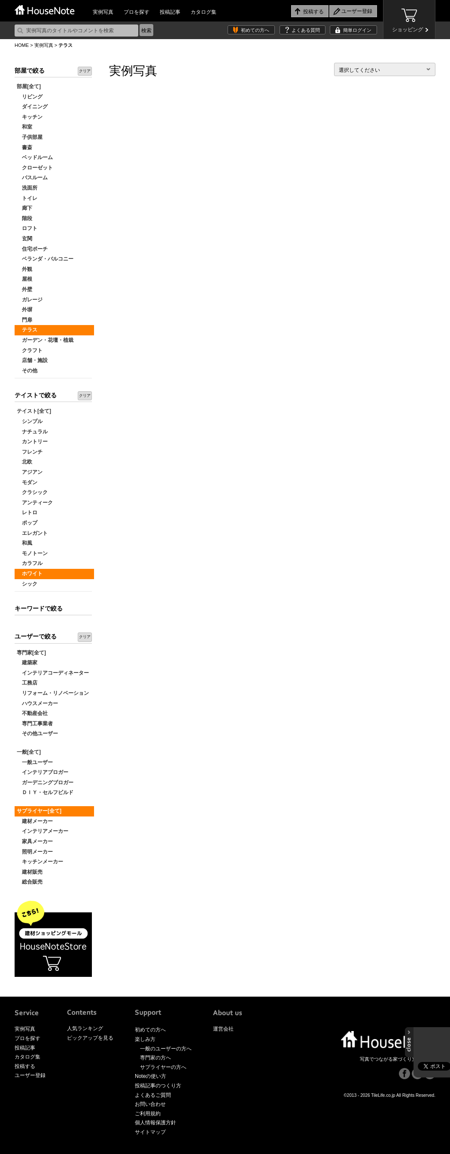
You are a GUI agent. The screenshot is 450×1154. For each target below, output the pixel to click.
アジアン (30, 472)
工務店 (27, 683)
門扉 (24, 320)
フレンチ (30, 452)
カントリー (32, 442)
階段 (24, 218)
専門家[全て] (31, 653)
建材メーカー (35, 821)
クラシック (32, 492)
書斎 (24, 147)
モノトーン (32, 553)
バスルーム (32, 178)
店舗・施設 (32, 360)
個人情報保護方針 (155, 1123)
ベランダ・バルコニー (45, 259)
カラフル (30, 563)
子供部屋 (30, 137)
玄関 (24, 239)
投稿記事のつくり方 (158, 1086)
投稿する (25, 1066)
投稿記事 (170, 12)
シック (27, 584)
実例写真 (103, 12)
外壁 (24, 289)
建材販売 (30, 872)
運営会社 (223, 1029)
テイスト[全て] (34, 411)
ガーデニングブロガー (45, 783)
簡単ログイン (357, 30)
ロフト (27, 228)
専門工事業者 (35, 724)
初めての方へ (255, 30)
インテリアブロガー (42, 772)
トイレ (27, 198)
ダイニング (32, 107)
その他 (27, 371)
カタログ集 (203, 12)
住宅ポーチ (32, 249)
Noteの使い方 (150, 1076)
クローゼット (35, 168)
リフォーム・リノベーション (53, 693)
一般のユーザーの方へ (166, 1049)
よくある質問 (306, 30)
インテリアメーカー (42, 831)
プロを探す (136, 12)
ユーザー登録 (30, 1075)
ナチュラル (32, 432)
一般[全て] (29, 752)
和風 (24, 543)
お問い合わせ (150, 1104)
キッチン (30, 117)
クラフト (30, 350)
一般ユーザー (35, 762)
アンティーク (35, 503)
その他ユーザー (37, 733)
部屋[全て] (29, 86)
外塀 (24, 310)
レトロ (27, 512)
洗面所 (27, 188)
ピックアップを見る (90, 1038)
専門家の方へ (155, 1058)
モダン (27, 482)
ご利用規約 (148, 1114)
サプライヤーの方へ (163, 1067)
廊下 (24, 208)
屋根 (24, 279)
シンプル (30, 421)
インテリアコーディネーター (53, 673)
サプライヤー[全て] (39, 811)
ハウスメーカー (37, 703)
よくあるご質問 (153, 1095)
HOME (22, 45)
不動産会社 (32, 713)
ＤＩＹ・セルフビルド (45, 792)
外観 (24, 269)
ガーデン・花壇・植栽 (45, 340)
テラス (27, 330)
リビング (30, 97)
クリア (85, 71)
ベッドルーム (35, 157)
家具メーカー (35, 841)
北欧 (24, 462)
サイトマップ (150, 1132)
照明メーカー (35, 852)
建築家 (27, 663)
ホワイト (30, 574)
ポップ (27, 523)
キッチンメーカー (40, 862)
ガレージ (30, 300)
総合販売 (30, 882)
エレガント (32, 533)
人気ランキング (85, 1028)
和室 (24, 127)
